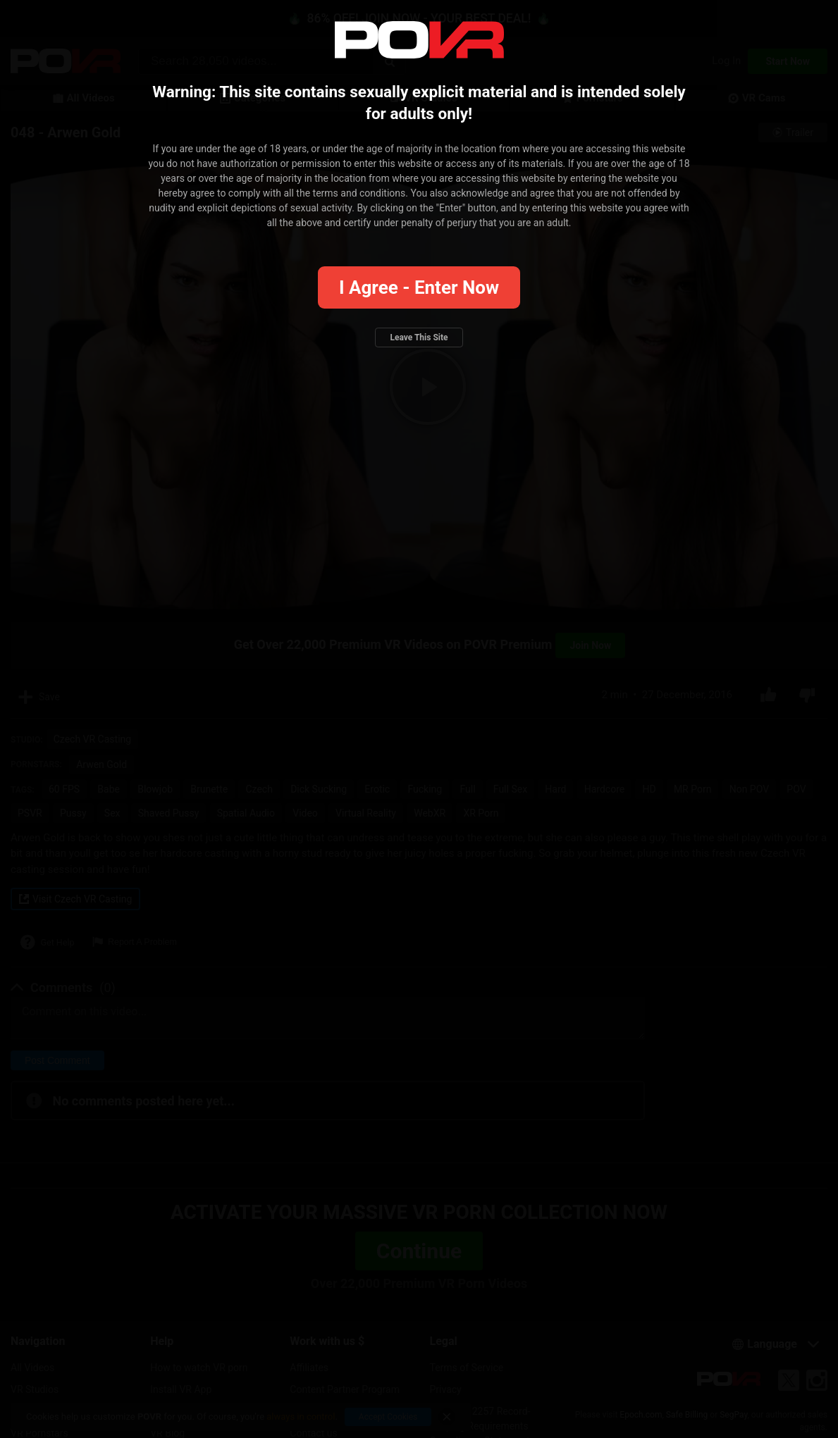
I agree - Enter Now (419, 287)
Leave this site (419, 337)
